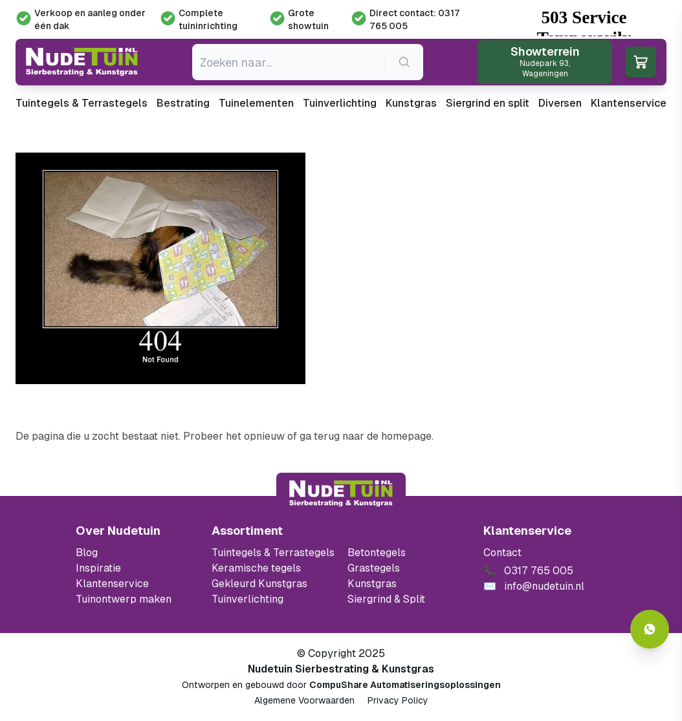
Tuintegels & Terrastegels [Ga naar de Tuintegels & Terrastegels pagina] (273, 552)
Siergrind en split (487, 103)
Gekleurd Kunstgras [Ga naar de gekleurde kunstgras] (259, 583)
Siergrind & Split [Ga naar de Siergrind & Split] (386, 599)
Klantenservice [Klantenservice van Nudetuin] (112, 583)
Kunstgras (411, 103)
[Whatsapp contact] (649, 629)
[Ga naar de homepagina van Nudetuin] (82, 62)
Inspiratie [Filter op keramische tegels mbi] (98, 568)
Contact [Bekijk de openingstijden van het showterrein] (502, 552)
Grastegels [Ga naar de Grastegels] (373, 568)
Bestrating (183, 103)
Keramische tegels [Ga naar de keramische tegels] (256, 568)
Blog (87, 552)
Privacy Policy (398, 700)
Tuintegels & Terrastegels (82, 103)
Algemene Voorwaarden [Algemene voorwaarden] (304, 700)
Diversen (560, 103)
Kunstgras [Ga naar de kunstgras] (372, 583)
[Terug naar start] (341, 493)
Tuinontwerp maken (123, 599)
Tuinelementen (256, 103)
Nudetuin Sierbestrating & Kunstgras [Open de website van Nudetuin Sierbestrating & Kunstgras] (341, 669)
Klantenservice (628, 103)
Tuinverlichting (340, 103)
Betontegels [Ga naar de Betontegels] (376, 552)
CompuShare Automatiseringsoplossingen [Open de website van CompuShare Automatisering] (405, 685)
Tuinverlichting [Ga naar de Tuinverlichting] (247, 599)
